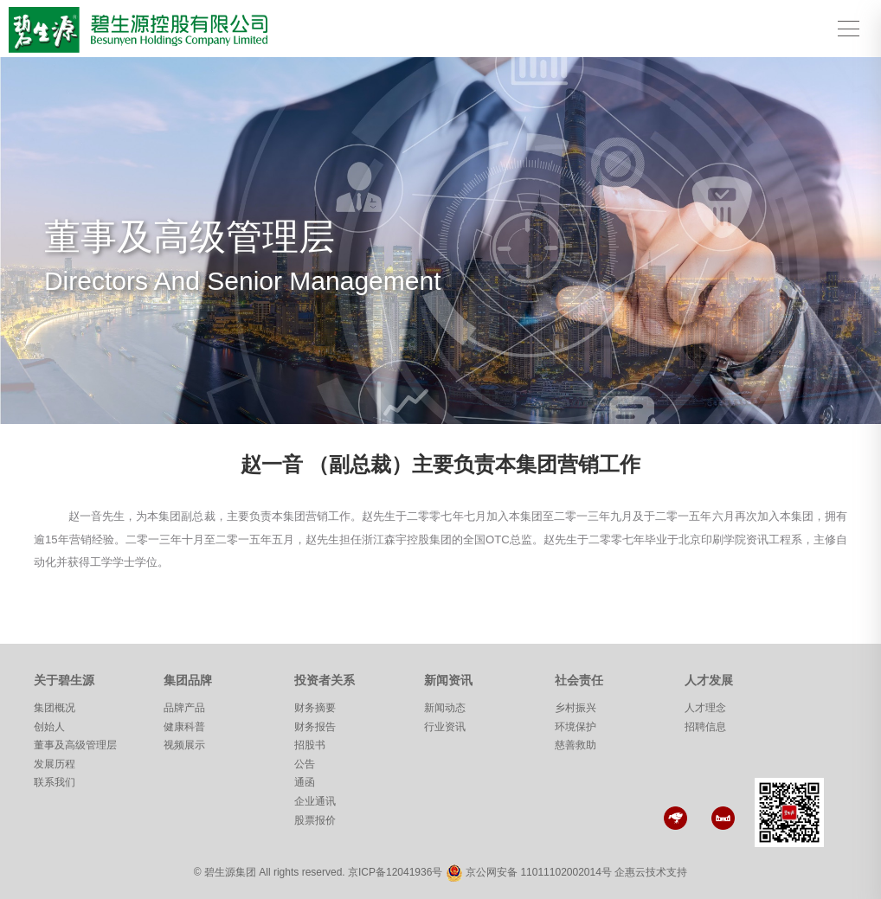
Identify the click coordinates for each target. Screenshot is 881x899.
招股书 (309, 745)
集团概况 (54, 708)
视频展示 (184, 745)
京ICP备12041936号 (395, 872)
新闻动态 (445, 708)
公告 (304, 764)
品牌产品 (184, 708)
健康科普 (184, 727)
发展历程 (54, 764)
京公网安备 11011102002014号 (539, 872)
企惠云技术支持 (650, 872)
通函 (304, 782)
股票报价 (315, 820)
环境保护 (575, 727)
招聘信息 (705, 727)
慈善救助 (575, 745)
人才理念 (705, 708)
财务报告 (315, 727)
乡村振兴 (575, 708)
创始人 (49, 727)
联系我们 (54, 782)
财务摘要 (315, 708)
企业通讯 (315, 801)
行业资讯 (445, 727)
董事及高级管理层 (75, 745)
